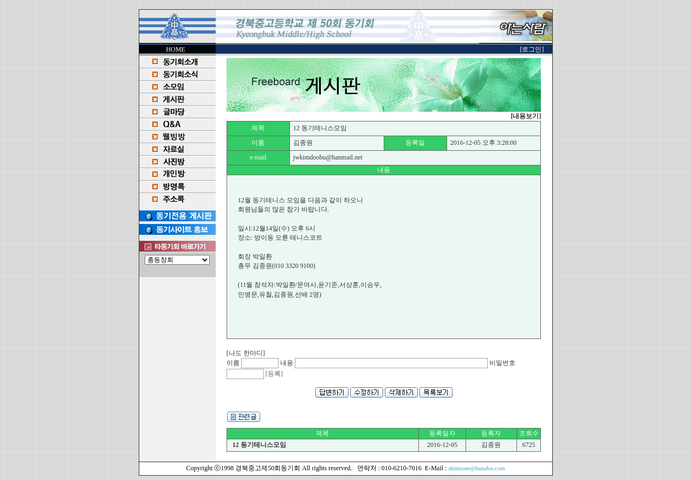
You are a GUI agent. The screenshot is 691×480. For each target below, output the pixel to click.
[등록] (274, 373)
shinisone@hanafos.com (476, 468)
